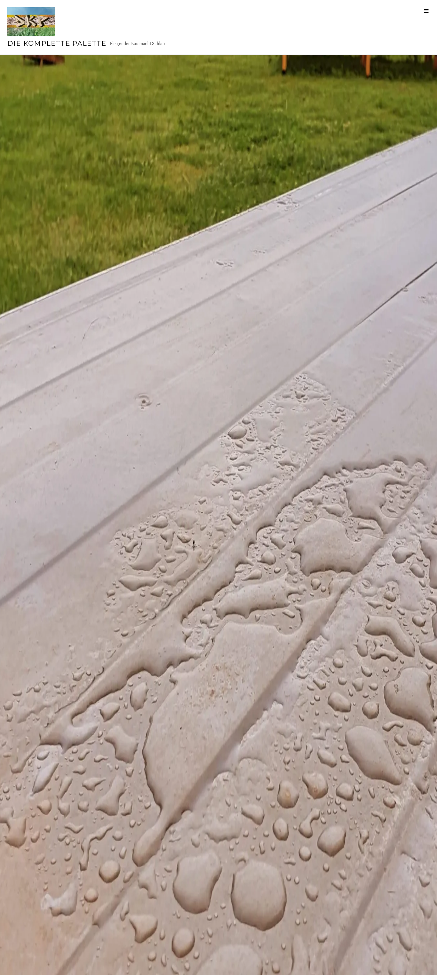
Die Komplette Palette (56, 43)
